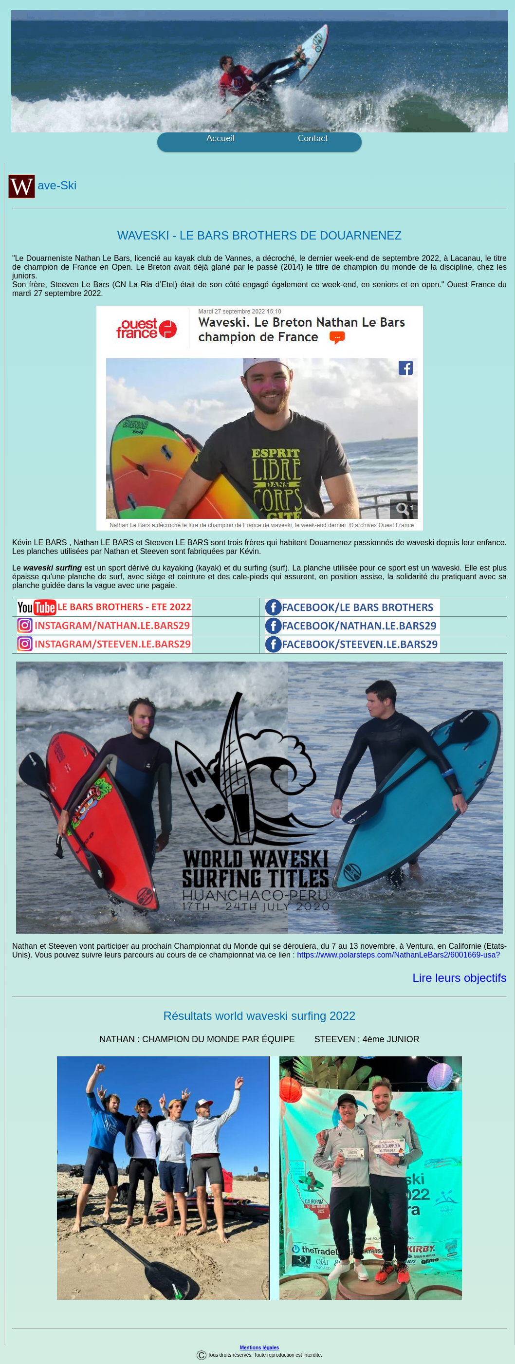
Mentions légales (259, 1347)
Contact (313, 137)
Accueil (220, 137)
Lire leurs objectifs (460, 977)
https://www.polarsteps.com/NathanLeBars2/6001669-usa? (398, 955)
